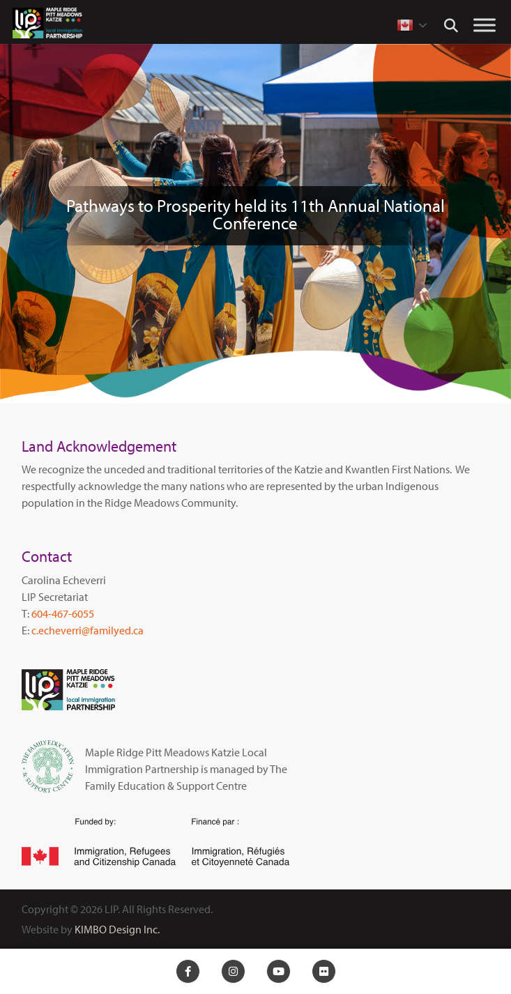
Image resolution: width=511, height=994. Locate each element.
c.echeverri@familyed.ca (87, 630)
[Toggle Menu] (484, 24)
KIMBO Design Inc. (117, 929)
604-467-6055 (62, 613)
